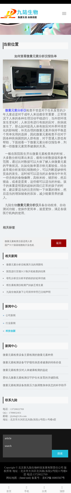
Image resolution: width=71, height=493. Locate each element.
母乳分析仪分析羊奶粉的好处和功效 (26, 278)
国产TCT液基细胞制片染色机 (19, 245)
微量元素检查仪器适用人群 (18, 241)
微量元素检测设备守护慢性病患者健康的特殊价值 (32, 362)
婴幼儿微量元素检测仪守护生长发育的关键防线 (31, 377)
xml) (28, 477)
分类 (44, 489)
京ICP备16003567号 (53, 477)
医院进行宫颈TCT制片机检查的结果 (25, 271)
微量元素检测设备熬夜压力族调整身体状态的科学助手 (34, 385)
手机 (27, 489)
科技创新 (11, 330)
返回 (58, 243)
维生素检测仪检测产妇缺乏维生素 (24, 285)
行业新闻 (11, 323)
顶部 (62, 489)
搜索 (60, 453)
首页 (9, 489)
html (22, 477)
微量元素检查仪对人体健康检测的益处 (25, 370)
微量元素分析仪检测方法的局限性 (24, 264)
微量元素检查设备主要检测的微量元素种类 (28, 354)
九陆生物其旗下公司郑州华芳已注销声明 (28, 292)
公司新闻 (11, 315)
